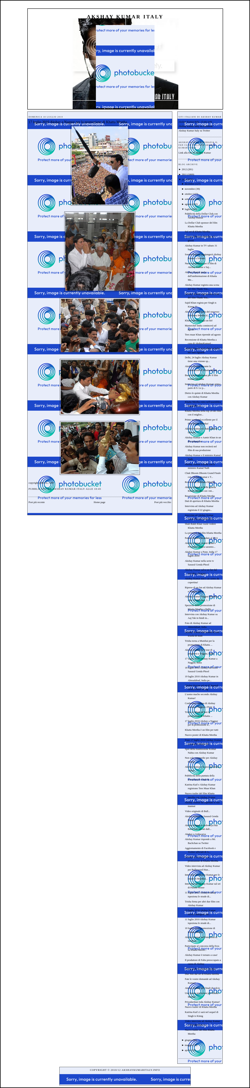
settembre (190, 199)
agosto (188, 204)
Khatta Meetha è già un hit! (199, 320)
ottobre (188, 193)
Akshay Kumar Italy (125, 17)
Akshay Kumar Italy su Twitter (194, 130)
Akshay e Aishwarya (195, 834)
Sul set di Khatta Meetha (197, 231)
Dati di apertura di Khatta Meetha (202, 501)
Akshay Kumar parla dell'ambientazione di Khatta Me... (201, 276)
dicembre (189, 183)
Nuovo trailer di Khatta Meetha (201, 1006)
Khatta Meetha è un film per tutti (201, 729)
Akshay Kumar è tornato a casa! (201, 954)
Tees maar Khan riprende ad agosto (203, 334)
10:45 (97, 488)
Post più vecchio (162, 502)
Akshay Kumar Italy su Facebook (196, 126)
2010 (184, 179)
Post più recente (37, 502)
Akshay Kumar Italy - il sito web (195, 121)
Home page (99, 502)
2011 (184, 174)
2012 (184, 169)
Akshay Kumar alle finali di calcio (202, 987)
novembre (190, 188)
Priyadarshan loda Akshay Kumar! (202, 1001)
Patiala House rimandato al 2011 (201, 537)
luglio (188, 209)
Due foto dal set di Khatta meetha (202, 973)
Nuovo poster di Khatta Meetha (201, 734)
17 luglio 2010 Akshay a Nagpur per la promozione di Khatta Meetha (78, 122)
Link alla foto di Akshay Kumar (195, 152)
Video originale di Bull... (197, 811)
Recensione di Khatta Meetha (200, 482)
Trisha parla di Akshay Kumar (200, 968)
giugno (188, 1040)
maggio (188, 1045)
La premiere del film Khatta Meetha (203, 532)
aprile (188, 1050)
